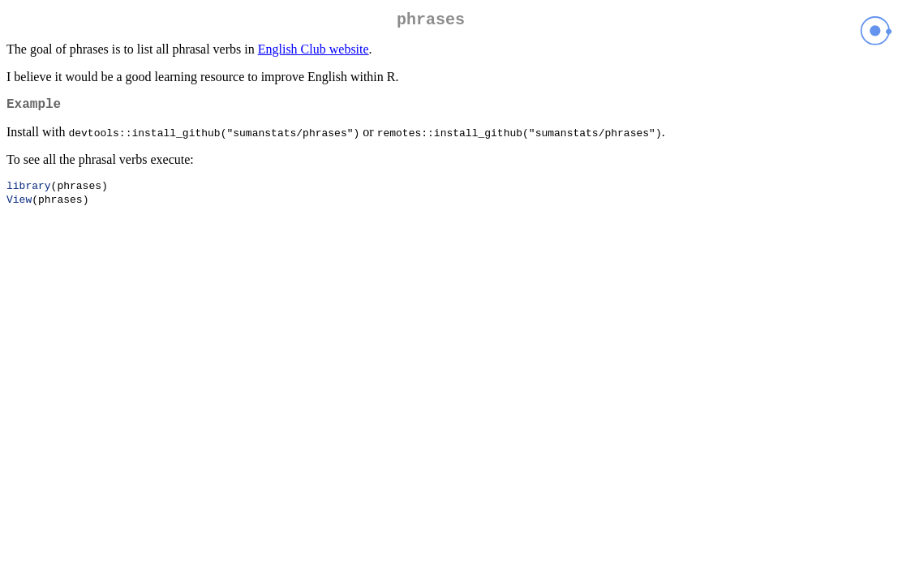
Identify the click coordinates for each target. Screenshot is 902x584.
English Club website (313, 52)
